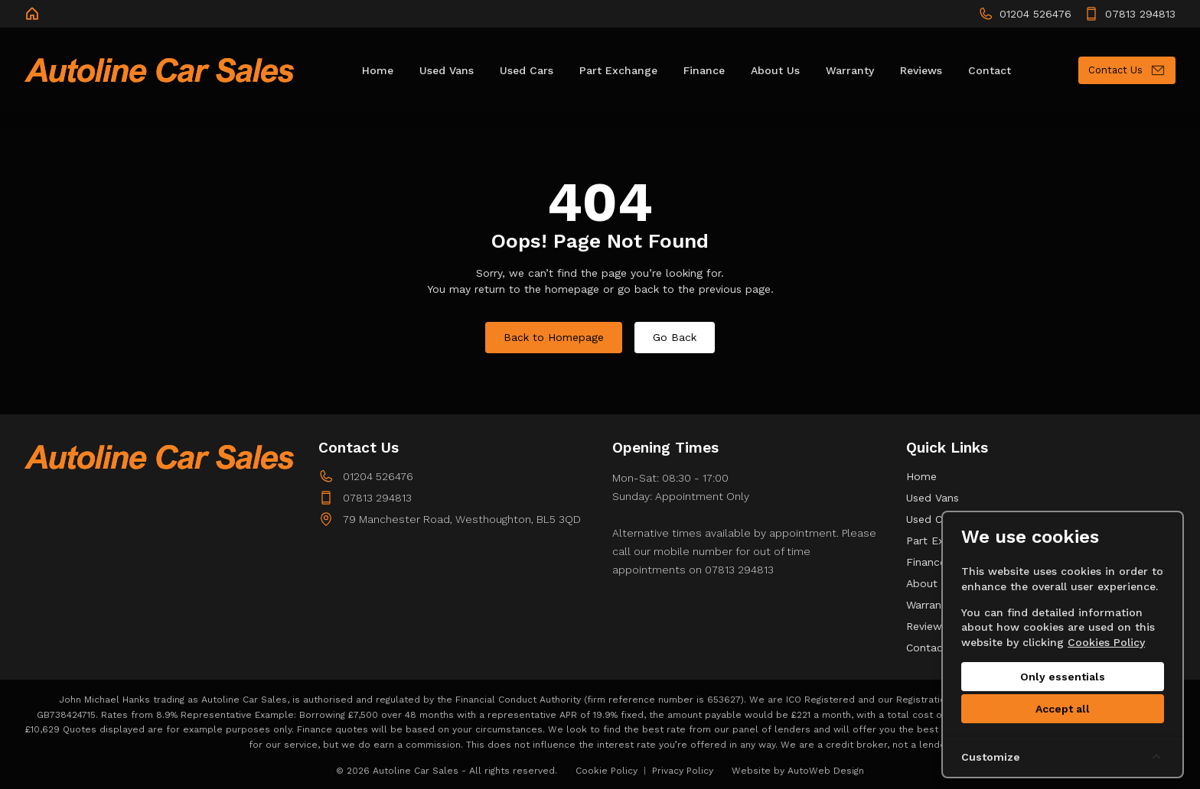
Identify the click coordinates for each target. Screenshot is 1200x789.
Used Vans (932, 498)
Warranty (928, 605)
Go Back (674, 337)
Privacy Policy (682, 770)
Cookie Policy (607, 770)
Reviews (926, 626)
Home (921, 476)
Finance (926, 562)
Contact (926, 647)
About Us (930, 583)
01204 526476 (378, 476)
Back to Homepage (554, 337)
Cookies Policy (1106, 642)
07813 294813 (377, 498)
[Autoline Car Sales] (33, 13)
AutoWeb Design (826, 770)
